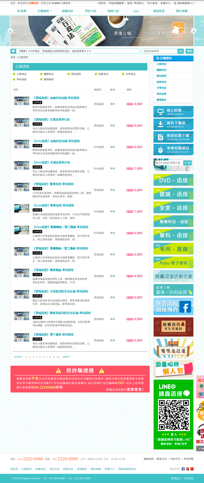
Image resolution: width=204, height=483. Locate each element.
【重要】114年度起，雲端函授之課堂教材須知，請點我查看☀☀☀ (54, 51)
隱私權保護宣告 (127, 469)
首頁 (12, 57)
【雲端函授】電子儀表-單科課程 (53, 334)
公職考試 (22, 74)
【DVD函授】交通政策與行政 (51, 162)
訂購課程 (27, 469)
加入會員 (152, 3)
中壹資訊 (189, 478)
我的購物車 (183, 3)
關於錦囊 (96, 469)
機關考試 (49, 74)
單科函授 (22, 79)
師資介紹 (68, 469)
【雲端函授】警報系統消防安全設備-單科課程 (62, 313)
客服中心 (165, 3)
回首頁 (102, 3)
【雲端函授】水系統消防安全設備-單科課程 (60, 291)
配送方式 (162, 458)
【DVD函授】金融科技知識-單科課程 (56, 141)
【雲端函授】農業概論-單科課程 (53, 270)
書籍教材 (49, 79)
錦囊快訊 (41, 469)
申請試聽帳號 (116, 3)
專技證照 (76, 74)
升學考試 (131, 74)
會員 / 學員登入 (135, 3)
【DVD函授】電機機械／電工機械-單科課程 (60, 227)
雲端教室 (82, 469)
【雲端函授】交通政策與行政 (51, 119)
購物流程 (149, 458)
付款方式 (175, 458)
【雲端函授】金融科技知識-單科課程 (56, 98)
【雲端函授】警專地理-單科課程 (53, 184)
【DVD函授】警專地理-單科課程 (53, 205)
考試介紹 (54, 469)
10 (58, 357)
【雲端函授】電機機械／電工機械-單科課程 (60, 248)
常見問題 (189, 458)
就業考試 (103, 74)
